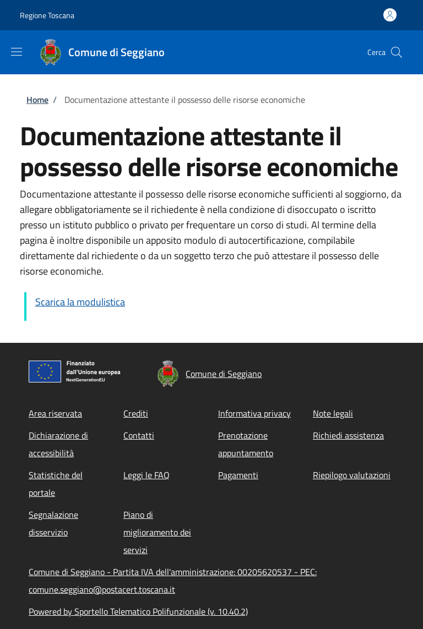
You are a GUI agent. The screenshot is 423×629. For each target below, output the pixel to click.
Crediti (135, 413)
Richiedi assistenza (348, 435)
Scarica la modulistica (80, 301)
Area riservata (55, 413)
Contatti (138, 435)
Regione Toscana (47, 15)
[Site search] (396, 52)
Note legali (333, 413)
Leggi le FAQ (146, 475)
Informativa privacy (254, 413)
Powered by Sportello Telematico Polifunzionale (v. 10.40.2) (138, 611)
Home (37, 99)
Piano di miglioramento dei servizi (157, 532)
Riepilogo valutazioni (352, 475)
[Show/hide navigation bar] (16, 52)
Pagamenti (238, 475)
